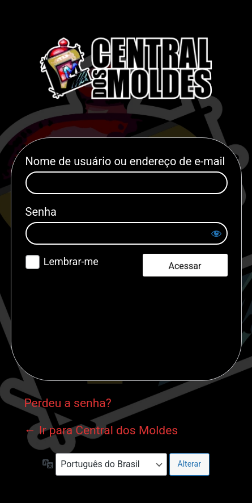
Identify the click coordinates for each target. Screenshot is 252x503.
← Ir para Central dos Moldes (101, 430)
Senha (41, 212)
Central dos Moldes (126, 68)
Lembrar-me (71, 261)
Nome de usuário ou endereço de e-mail (125, 161)
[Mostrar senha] (216, 233)
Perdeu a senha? (68, 403)
